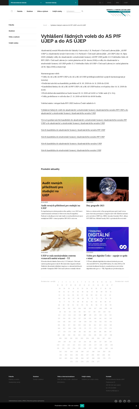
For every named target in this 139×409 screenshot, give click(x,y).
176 (111, 328)
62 (105, 295)
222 (68, 345)
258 (93, 355)
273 (77, 362)
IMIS (117, 2)
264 (71, 358)
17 (66, 285)
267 (88, 358)
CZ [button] (101, 2)
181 (80, 332)
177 (59, 332)
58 (87, 295)
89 (64, 305)
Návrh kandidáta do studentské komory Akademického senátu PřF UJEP (73, 137)
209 (59, 342)
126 (80, 315)
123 (64, 315)
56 (78, 295)
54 (68, 295)
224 (79, 345)
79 (73, 302)
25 (102, 285)
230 (111, 345)
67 (73, 298)
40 (59, 292)
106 (90, 308)
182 (85, 332)
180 (75, 332)
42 (68, 292)
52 (59, 295)
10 (93, 282)
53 (64, 295)
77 (64, 302)
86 (105, 302)
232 (63, 348)
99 (110, 305)
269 (98, 358)
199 (60, 338)
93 (82, 305)
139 (90, 318)
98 (106, 305)
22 (89, 285)
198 (111, 335)
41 (64, 292)
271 (109, 358)
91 (73, 305)
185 (100, 332)
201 (71, 338)
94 (87, 305)
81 (82, 302)
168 (69, 328)
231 (58, 348)
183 (90, 332)
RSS (24, 401)
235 (79, 348)
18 (71, 285)
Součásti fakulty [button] (61, 2)
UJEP (126, 2)
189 (64, 335)
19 (75, 285)
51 (110, 292)
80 (78, 302)
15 (57, 285)
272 (71, 362)
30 (69, 288)
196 (100, 335)
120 (104, 312)
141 (100, 318)
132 (110, 315)
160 (85, 325)
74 (106, 298)
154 (111, 322)
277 (98, 362)
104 (79, 308)
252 (61, 355)
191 (74, 335)
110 (111, 308)
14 (110, 282)
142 (105, 318)
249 (98, 352)
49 (101, 292)
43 (73, 292)
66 (69, 298)
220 (58, 345)
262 (60, 358)
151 (95, 322)
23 (93, 285)
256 (82, 355)
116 (85, 312)
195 (95, 335)
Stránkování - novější (48, 281)
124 (69, 315)
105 (85, 308)
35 (91, 288)
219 (111, 342)
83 (91, 302)
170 (80, 328)
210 (65, 342)
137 (80, 318)
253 (66, 355)
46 (87, 292)
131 (105, 315)
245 (77, 352)
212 (75, 342)
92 (77, 305)
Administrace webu (15, 401)
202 (76, 338)
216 (95, 342)
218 (105, 342)
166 (59, 328)
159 (79, 325)
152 (100, 322)
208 (109, 338)
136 (74, 318)
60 (96, 295)
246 (82, 352)
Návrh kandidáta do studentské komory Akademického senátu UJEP (71, 150)
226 (90, 345)
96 (96, 305)
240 (106, 348)
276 (93, 362)
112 (65, 312)
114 (75, 312)
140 (95, 318)
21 (84, 285)
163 (100, 325)
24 (98, 285)
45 (82, 292)
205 (93, 338)
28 (59, 288)
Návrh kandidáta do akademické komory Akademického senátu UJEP (71, 143)
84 (96, 302)
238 (95, 348)
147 (75, 322)
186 (105, 332)
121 (109, 312)
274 (82, 362)
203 (82, 338)
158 (74, 325)
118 (94, 312)
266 (82, 358)
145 (64, 322)
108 (100, 308)
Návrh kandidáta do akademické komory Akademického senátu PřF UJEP (73, 130)
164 (105, 325)
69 (83, 298)
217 (100, 342)
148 (80, 322)
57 (82, 295)
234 (74, 348)
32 (78, 288)
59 (91, 295)
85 (101, 302)
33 (82, 288)
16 (62, 285)
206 (98, 338)
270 (104, 358)
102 (69, 308)
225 (85, 345)
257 (87, 355)
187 (110, 332)
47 (92, 292)
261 (109, 355)
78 (69, 302)
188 (59, 335)
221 (63, 345)
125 (75, 315)
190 (69, 335)
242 (60, 352)
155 (59, 325)
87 (110, 302)
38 (105, 288)
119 (99, 312)
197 (106, 335)
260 (103, 355)
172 (90, 328)
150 (90, 322)
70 (88, 298)
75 (110, 298)
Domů (45, 25)
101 (64, 308)
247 (88, 352)
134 (64, 318)
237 (90, 348)
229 (106, 345)
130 (100, 315)
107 (95, 308)
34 (87, 288)
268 (93, 358)
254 (71, 355)
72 (96, 298)
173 (95, 328)
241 (112, 348)
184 (95, 332)
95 (92, 305)
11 (97, 282)
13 (106, 282)
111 (60, 312)
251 (109, 352)
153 (106, 322)
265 (77, 358)
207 (104, 338)
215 (90, 342)
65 (64, 298)
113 (70, 312)
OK (82, 405)
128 (90, 315)
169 (75, 328)
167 (64, 328)
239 (101, 348)
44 (78, 292)
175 (105, 328)
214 (85, 342)
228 (101, 345)
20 (80, 285)
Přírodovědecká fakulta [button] (26, 2)
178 (64, 332)
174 (100, 328)
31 (73, 288)
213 (80, 342)
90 (68, 305)
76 (59, 302)
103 (74, 308)
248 (93, 352)
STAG (109, 2)
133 (59, 318)
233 (68, 348)
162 (95, 325)
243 (66, 352)
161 (90, 325)
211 (70, 342)
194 (90, 335)
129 (95, 315)
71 (92, 298)
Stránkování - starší (122, 281)
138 (85, 318)
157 (69, 325)
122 (59, 315)
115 (80, 312)
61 (101, 295)
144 (59, 322)
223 (74, 345)
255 (77, 355)
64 (59, 298)
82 (87, 302)
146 (69, 322)
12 (102, 282)
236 (85, 348)
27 (112, 285)
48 (97, 292)
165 (111, 325)
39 (110, 288)
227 (95, 345)
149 (85, 322)
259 (98, 355)
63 (110, 295)
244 (71, 352)
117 (89, 312)
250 (104, 352)
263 (66, 358)
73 (101, 298)
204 (87, 338)
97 (101, 305)
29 (64, 288)
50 (106, 292)
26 (107, 285)
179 (69, 332)
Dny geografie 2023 (95, 205)
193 (85, 335)
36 (96, 288)
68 (78, 298)
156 (64, 325)
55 (73, 295)
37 (101, 288)
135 (69, 318)
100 (59, 308)
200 (66, 338)
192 (79, 335)
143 (111, 318)
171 (85, 328)
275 (87, 362)
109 (106, 308)
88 (59, 305)
